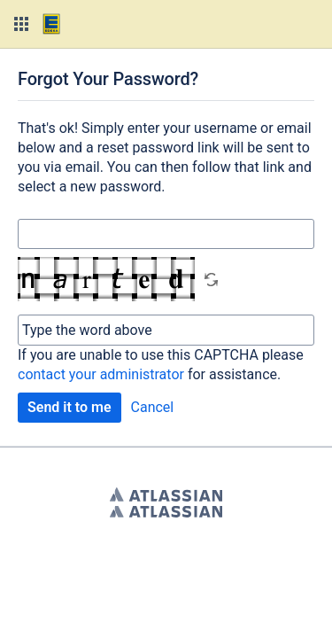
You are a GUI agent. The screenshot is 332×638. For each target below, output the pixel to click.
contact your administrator (101, 374)
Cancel (152, 407)
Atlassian (166, 494)
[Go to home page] (51, 24)
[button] (21, 24)
